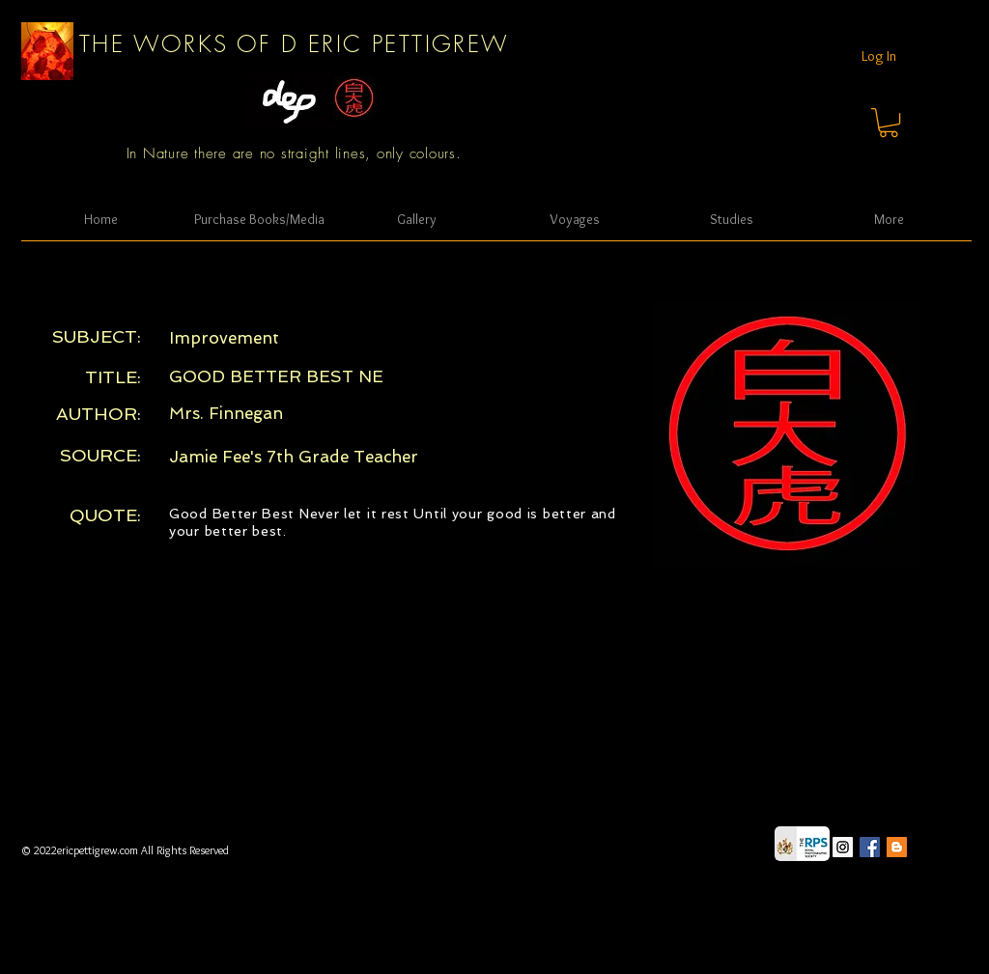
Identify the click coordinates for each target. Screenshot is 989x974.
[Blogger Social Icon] (897, 847)
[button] (888, 122)
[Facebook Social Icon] (870, 847)
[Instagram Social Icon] (843, 847)
